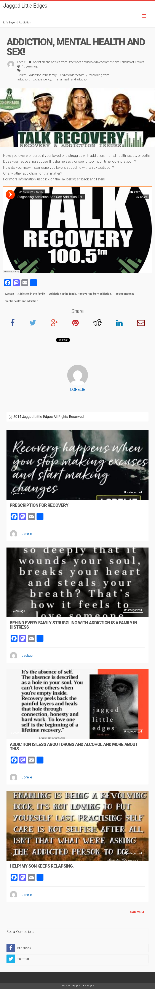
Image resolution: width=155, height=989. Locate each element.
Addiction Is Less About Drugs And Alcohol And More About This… (73, 746)
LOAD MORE (136, 912)
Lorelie (21, 62)
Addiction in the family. (43, 75)
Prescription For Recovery (39, 505)
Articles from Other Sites (66, 62)
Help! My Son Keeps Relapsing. (42, 866)
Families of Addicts (132, 62)
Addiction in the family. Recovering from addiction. (80, 293)
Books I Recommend (100, 62)
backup (27, 656)
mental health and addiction (71, 79)
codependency (41, 79)
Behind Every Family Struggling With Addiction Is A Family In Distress (73, 625)
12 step (22, 75)
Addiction (39, 62)
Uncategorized (133, 492)
